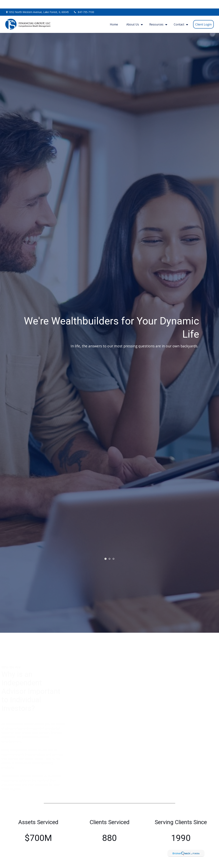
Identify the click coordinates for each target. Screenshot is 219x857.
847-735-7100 (83, 3)
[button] (113, 16)
